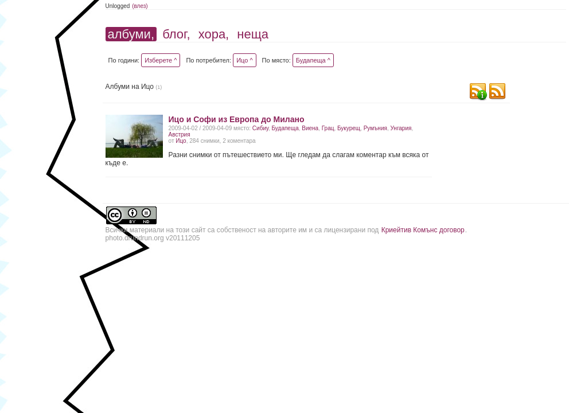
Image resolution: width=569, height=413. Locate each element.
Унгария (400, 128)
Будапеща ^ (313, 60)
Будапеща (285, 128)
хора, (213, 34)
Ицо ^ (244, 60)
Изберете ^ (161, 60)
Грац (328, 128)
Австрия (179, 134)
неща (252, 34)
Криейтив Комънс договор (423, 230)
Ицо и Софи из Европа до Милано (237, 119)
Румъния (375, 128)
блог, (176, 34)
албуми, (131, 34)
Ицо (181, 141)
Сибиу (260, 128)
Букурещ (348, 128)
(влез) (140, 6)
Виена (310, 128)
